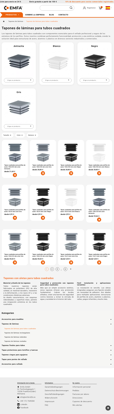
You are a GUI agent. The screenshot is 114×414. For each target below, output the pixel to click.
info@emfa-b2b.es (28, 397)
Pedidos (76, 391)
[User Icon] (89, 8)
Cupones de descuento (82, 401)
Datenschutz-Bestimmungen (57, 391)
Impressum (49, 401)
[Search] (71, 7)
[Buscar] (54, 8)
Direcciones (78, 398)
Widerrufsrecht (51, 398)
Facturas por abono (81, 394)
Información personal (81, 387)
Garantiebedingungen (54, 387)
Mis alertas (77, 405)
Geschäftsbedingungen (54, 394)
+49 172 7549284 (27, 401)
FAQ (46, 405)
